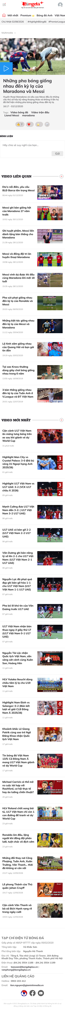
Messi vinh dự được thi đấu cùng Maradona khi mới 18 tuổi (18, 278)
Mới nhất (13, 15)
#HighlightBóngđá (37, 21)
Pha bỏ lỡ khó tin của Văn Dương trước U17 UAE (17, 607)
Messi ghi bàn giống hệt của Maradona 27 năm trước (16, 211)
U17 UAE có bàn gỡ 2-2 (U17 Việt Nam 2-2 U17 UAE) (16, 533)
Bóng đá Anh (45, 15)
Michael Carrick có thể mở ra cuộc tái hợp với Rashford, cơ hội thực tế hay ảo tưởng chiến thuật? (18, 787)
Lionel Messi (11, 115)
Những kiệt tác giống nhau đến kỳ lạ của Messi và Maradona (18, 324)
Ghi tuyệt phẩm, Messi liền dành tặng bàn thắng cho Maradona (18, 234)
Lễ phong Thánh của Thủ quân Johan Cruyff (17, 886)
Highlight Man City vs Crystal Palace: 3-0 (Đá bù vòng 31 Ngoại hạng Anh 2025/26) (18, 462)
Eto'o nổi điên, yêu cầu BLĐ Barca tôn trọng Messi (18, 188)
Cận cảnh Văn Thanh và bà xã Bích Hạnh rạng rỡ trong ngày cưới (17, 908)
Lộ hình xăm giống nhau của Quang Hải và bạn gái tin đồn (18, 347)
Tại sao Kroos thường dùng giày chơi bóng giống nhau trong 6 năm (18, 370)
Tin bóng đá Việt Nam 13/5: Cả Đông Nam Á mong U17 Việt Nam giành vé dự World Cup (18, 760)
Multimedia (7, 32)
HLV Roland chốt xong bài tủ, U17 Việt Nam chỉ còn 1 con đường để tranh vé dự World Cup (18, 813)
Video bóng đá (19, 112)
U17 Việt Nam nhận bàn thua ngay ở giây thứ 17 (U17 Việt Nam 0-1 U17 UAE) (16, 631)
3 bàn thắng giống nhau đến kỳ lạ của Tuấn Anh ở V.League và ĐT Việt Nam (17, 393)
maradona (28, 115)
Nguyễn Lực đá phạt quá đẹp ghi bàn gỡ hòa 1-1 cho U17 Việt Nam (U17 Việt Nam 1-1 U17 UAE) (17, 584)
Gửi (57, 153)
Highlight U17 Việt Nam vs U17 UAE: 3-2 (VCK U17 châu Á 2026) (18, 487)
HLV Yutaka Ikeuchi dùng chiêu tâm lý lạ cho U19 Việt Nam (17, 683)
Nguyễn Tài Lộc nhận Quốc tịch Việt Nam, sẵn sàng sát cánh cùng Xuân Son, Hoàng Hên (17, 658)
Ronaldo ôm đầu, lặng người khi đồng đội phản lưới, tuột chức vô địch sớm (18, 838)
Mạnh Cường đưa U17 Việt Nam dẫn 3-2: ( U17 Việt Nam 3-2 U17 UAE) (18, 510)
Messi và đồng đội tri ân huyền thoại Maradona (16, 255)
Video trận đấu (40, 112)
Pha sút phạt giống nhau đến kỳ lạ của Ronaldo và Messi (17, 301)
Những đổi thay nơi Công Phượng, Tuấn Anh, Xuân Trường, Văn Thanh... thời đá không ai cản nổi (17, 863)
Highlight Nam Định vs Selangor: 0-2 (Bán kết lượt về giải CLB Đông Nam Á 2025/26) (16, 707)
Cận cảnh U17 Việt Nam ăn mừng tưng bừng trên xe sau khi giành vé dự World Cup (17, 435)
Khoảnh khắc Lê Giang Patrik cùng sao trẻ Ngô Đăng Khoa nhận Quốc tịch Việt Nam (16, 734)
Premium (27, 15)
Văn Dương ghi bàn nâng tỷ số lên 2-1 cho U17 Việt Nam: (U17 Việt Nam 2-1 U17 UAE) (17, 558)
